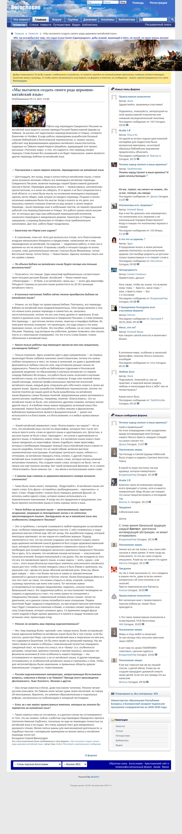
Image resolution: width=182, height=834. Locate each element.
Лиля (130, 101)
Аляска (123, 590)
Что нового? (21, 19)
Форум (56, 19)
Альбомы (107, 19)
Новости (45, 24)
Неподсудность (128, 270)
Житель (123, 563)
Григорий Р (156, 318)
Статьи (33, 24)
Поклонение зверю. (131, 449)
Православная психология (135, 96)
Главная (40, 19)
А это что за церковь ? (132, 239)
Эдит (130, 243)
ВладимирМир (159, 298)
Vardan (59, 744)
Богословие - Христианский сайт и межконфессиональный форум (142, 765)
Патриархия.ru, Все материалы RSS (136, 693)
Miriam (131, 315)
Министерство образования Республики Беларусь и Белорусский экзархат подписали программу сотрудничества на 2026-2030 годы (139, 704)
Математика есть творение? (136, 205)
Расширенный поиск (158, 24)
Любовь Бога (126, 371)
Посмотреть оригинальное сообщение (82, 744)
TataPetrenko (134, 168)
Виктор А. (156, 155)
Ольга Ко (132, 134)
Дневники (90, 19)
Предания (125, 507)
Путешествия (61, 24)
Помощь (138, 2)
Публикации (19, 24)
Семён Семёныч (136, 274)
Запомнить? (97, 8)
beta (152, 362)
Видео (76, 24)
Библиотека (89, 24)
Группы (73, 19)
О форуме (91, 755)
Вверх (165, 767)
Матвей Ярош (135, 209)
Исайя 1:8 (125, 130)
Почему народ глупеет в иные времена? (143, 164)
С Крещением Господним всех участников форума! (137, 309)
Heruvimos (156, 261)
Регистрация (158, 2)
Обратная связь (118, 763)
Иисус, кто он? (127, 327)
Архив (157, 767)
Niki (152, 121)
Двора (154, 196)
